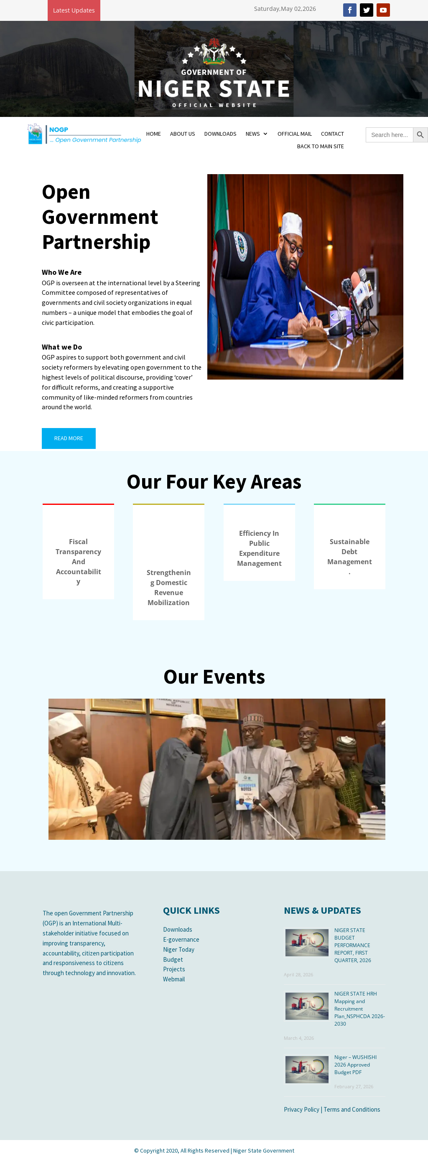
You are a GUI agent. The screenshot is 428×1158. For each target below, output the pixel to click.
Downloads (177, 929)
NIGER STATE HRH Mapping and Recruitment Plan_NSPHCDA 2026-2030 (359, 1008)
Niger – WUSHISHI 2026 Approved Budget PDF (355, 1065)
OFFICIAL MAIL (295, 134)
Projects (174, 969)
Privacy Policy (301, 1109)
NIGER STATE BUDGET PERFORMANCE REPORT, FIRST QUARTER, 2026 (352, 945)
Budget (173, 959)
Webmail (174, 979)
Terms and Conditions (352, 1109)
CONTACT (332, 134)
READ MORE (68, 438)
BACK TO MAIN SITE (320, 146)
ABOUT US (182, 134)
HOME (153, 134)
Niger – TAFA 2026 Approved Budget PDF (144, 10)
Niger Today (178, 949)
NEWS (253, 134)
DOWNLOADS (220, 134)
